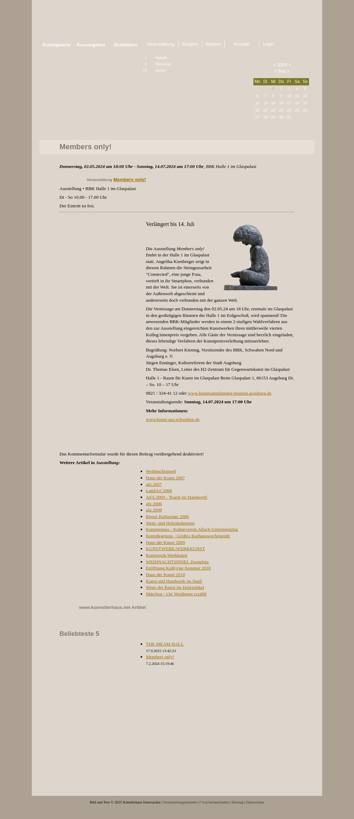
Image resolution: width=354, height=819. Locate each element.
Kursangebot (91, 44)
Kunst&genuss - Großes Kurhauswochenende (188, 535)
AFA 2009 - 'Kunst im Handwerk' (177, 497)
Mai (282, 71)
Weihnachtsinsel (161, 471)
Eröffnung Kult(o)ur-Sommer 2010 (178, 568)
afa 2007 (154, 484)
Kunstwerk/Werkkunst (166, 555)
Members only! (129, 179)
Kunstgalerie (57, 44)
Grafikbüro (125, 44)
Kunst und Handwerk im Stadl (174, 581)
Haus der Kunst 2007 (165, 477)
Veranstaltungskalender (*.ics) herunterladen (196, 802)
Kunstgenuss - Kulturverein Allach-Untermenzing (192, 529)
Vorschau (163, 64)
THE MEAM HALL (165, 644)
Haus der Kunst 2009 (165, 542)
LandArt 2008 (159, 490)
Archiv (161, 70)
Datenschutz (255, 802)
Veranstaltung (160, 44)
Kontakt (242, 44)
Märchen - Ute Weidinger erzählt (176, 593)
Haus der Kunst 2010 (165, 574)
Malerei (213, 44)
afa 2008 (154, 509)
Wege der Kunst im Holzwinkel (175, 587)
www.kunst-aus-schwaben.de (172, 419)
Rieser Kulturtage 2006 (167, 516)
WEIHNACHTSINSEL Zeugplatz (177, 561)
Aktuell (161, 58)
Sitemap (237, 802)
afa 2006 (154, 503)
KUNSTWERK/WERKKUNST (175, 548)
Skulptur (190, 44)
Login (268, 44)
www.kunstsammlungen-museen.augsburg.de (229, 393)
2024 (282, 64)
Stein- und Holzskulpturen (170, 523)
